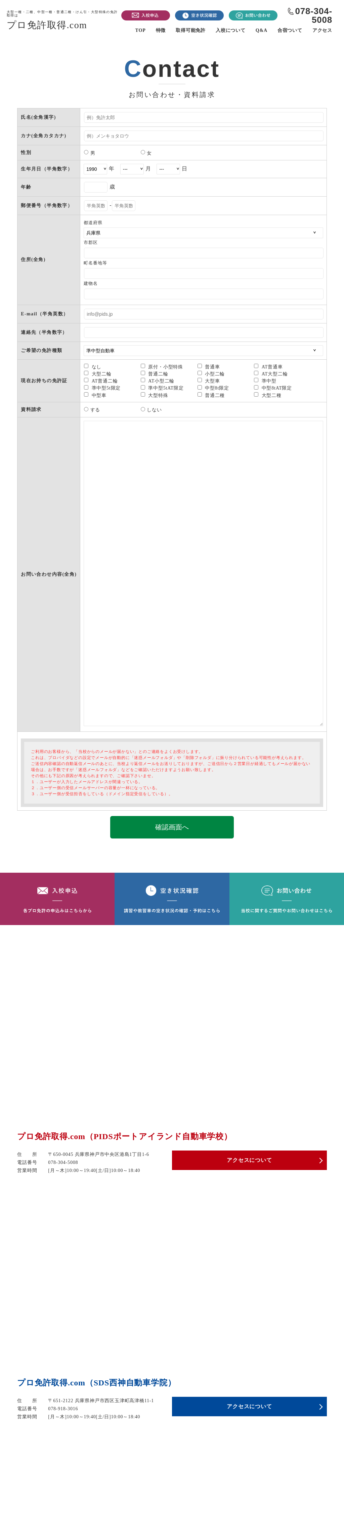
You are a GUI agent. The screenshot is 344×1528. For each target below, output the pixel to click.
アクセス (322, 30)
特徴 (161, 30)
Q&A (261, 30)
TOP (140, 30)
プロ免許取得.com (64, 20)
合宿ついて (289, 30)
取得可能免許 (191, 30)
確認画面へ (172, 827)
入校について (231, 30)
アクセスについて (249, 1161)
